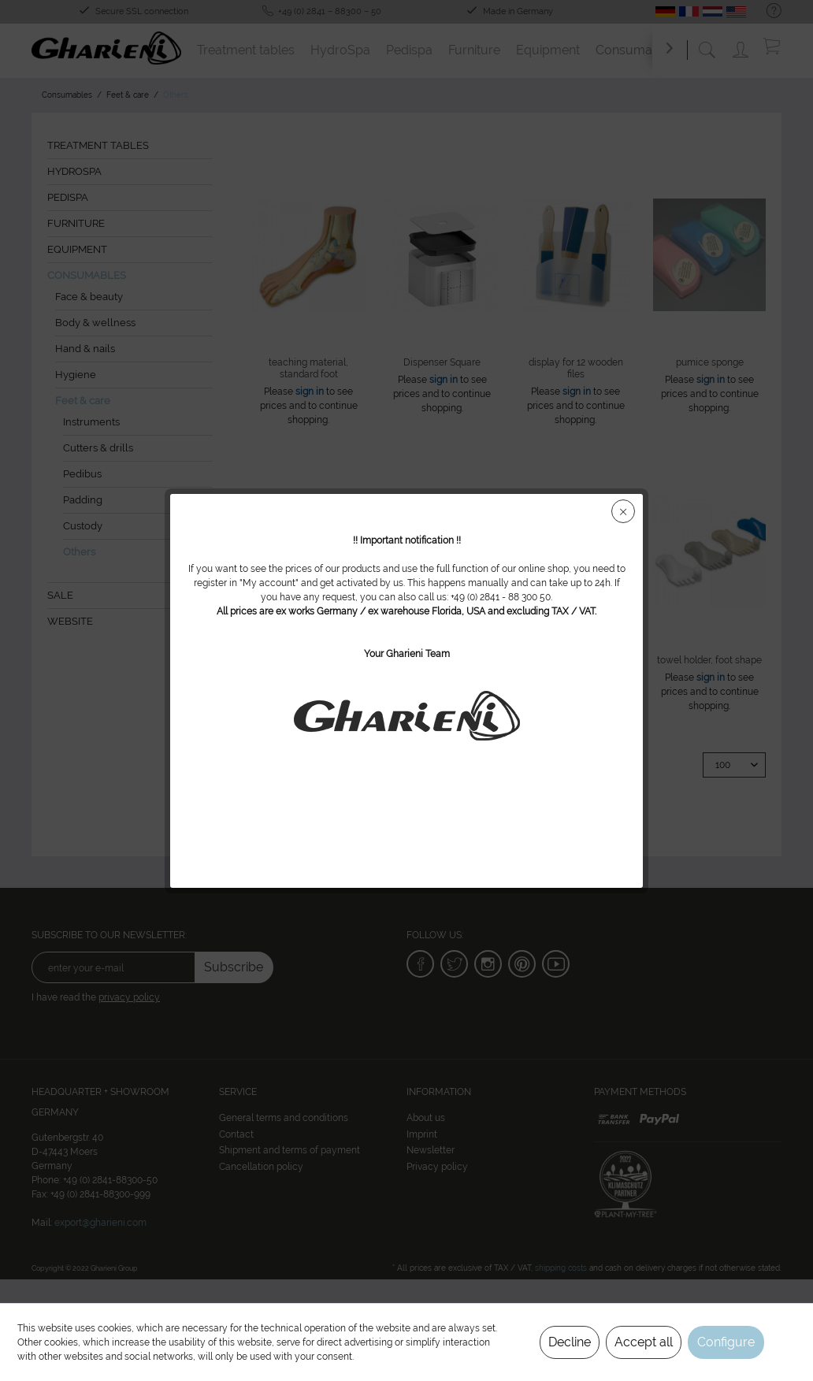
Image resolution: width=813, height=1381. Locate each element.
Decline (569, 1342)
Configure (726, 1342)
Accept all (643, 1342)
